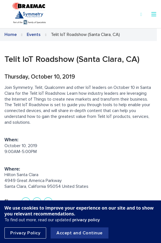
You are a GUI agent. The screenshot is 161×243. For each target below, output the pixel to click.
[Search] (141, 14)
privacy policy (86, 220)
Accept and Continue (79, 233)
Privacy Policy (25, 233)
